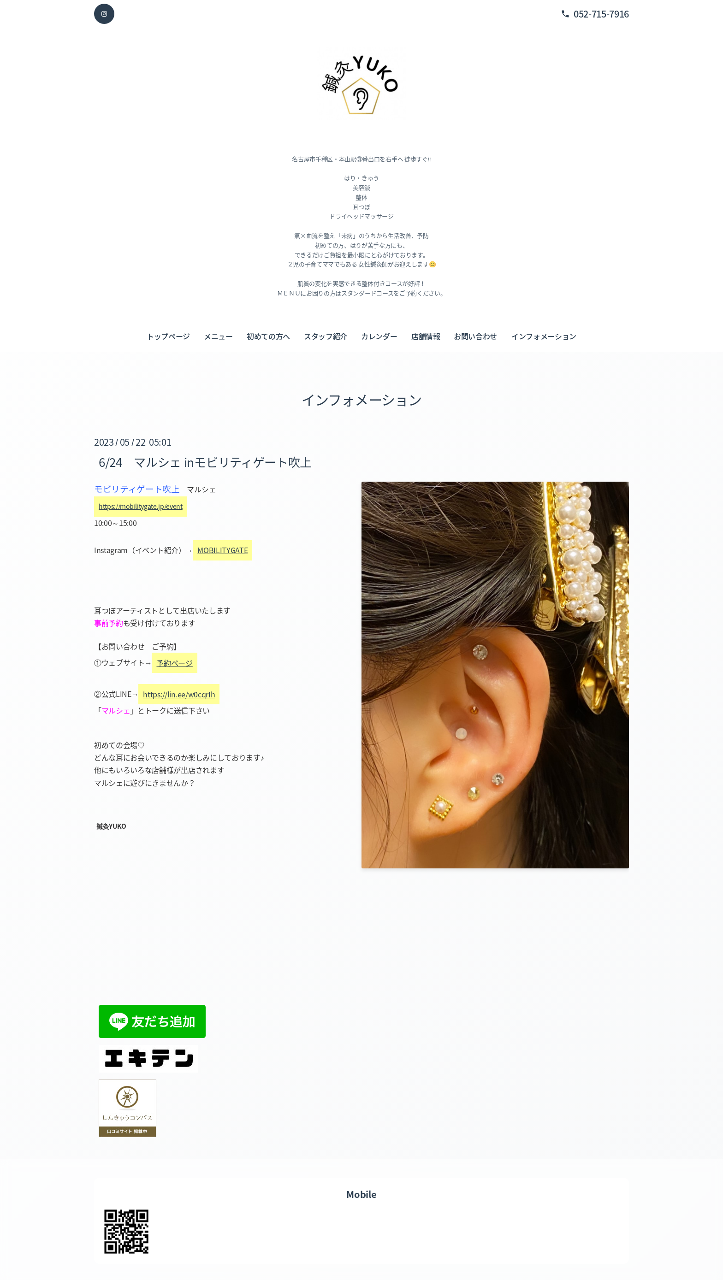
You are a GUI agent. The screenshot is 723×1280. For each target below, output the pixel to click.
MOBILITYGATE (222, 550)
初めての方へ (268, 336)
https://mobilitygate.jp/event (141, 506)
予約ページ (174, 662)
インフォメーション (543, 336)
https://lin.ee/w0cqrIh (179, 694)
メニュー (218, 336)
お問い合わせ (475, 336)
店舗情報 (425, 336)
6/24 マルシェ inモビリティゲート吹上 (205, 462)
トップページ (168, 336)
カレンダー (379, 336)
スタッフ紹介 (325, 336)
